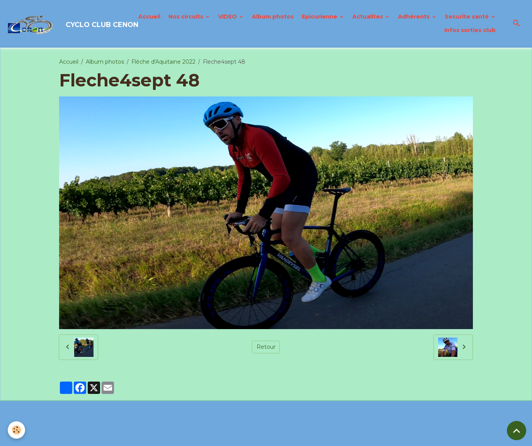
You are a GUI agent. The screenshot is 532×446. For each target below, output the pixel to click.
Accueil (149, 16)
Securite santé (467, 16)
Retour (266, 346)
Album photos (273, 16)
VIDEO (228, 16)
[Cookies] (16, 430)
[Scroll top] (516, 430)
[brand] (65, 23)
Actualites (368, 16)
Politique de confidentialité (235, 435)
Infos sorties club (470, 30)
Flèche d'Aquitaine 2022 (163, 61)
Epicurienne (320, 16)
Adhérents (414, 16)
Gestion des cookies (306, 435)
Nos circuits (186, 16)
